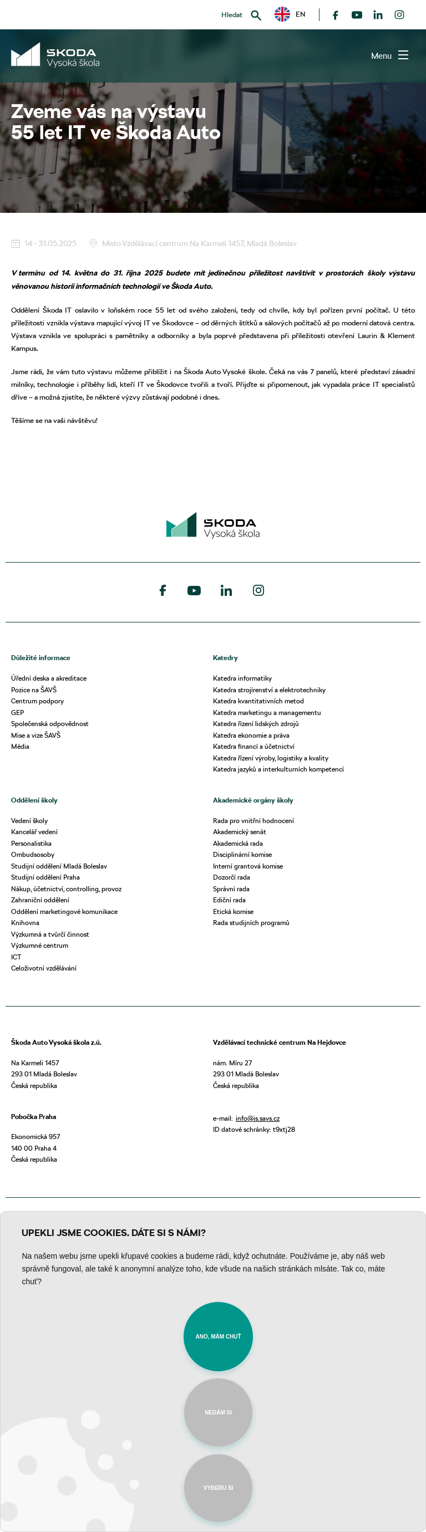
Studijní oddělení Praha (45, 877)
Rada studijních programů (251, 922)
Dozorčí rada (231, 877)
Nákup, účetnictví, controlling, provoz (66, 889)
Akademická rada (238, 843)
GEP (17, 712)
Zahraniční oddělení (40, 900)
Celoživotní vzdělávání (44, 968)
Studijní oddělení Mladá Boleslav (59, 866)
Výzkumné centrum (39, 945)
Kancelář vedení (34, 832)
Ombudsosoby (32, 854)
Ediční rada (229, 900)
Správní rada (231, 889)
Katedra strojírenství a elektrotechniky (269, 690)
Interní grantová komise (248, 866)
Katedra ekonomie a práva (251, 735)
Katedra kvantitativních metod (258, 701)
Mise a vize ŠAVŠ (35, 735)
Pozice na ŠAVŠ (34, 690)
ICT (16, 957)
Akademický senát (239, 832)
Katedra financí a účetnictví (254, 746)
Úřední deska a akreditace (49, 678)
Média (20, 746)
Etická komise (233, 911)
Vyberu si (219, 1488)
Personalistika (31, 843)
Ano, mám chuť (218, 1337)
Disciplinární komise (242, 854)
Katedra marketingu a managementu (267, 712)
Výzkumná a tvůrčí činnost (50, 934)
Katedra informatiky (242, 678)
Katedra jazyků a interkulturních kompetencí (278, 769)
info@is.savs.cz (258, 1118)
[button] (290, 14)
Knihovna (25, 922)
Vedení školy (29, 820)
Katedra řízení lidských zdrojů (256, 723)
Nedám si (218, 1413)
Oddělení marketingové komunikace (64, 911)
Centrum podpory (37, 701)
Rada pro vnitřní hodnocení (253, 820)
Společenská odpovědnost (50, 723)
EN (290, 14)
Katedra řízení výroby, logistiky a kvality (270, 758)
